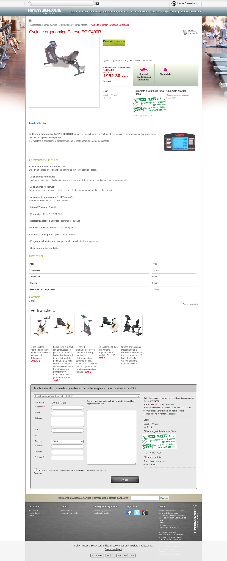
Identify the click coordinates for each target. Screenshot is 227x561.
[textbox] (67, 430)
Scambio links (66, 511)
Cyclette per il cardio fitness (74, 25)
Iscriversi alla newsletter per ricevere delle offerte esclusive (93, 498)
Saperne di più (113, 549)
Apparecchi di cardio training (43, 25)
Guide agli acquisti (179, 11)
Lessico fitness (34, 513)
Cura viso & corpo (159, 11)
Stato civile (39, 402)
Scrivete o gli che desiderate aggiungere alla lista (111, 402)
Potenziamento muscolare (116, 11)
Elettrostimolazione (139, 11)
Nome (38, 412)
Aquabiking (95, 11)
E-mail (38, 446)
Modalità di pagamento (102, 511)
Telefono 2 (39, 457)
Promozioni (195, 11)
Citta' (37, 435)
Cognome (40, 406)
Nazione (38, 441)
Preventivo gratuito (114, 41)
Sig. (65, 403)
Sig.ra (56, 403)
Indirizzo (38, 418)
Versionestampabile (193, 32)
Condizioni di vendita (102, 513)
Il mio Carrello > (187, 3)
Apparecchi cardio (79, 11)
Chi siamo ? (33, 511)
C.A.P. (37, 429)
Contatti (32, 516)
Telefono (39, 451)
